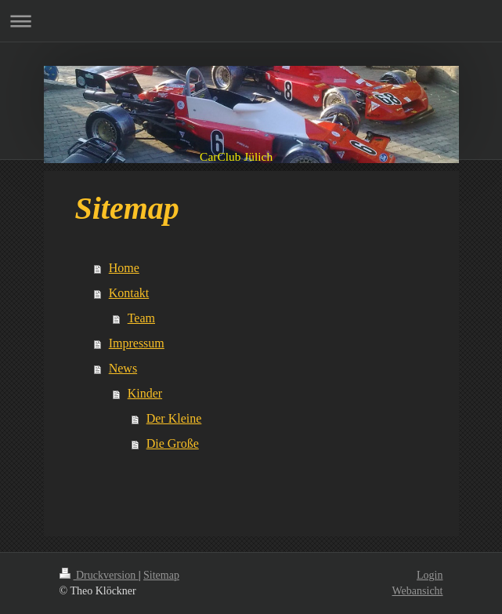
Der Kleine (174, 418)
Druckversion (99, 575)
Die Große (172, 443)
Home (124, 267)
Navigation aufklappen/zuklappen (251, 21)
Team (141, 318)
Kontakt (129, 293)
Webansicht (417, 591)
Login (429, 575)
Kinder (145, 393)
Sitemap (161, 575)
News (123, 368)
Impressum (136, 343)
